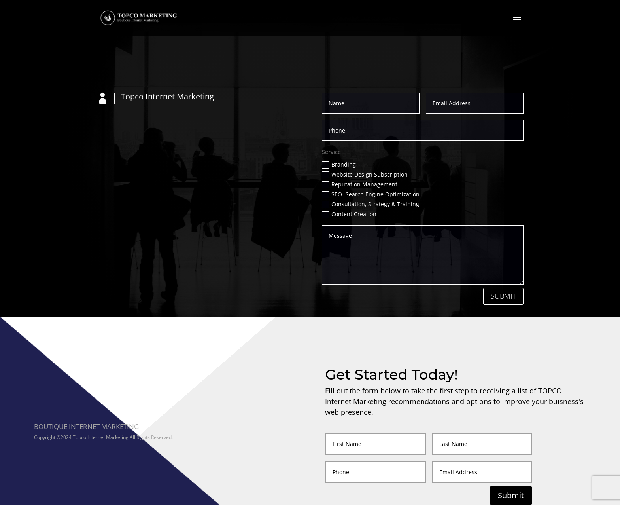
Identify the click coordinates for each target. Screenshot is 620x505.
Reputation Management (359, 184)
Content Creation (349, 214)
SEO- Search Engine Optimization (371, 194)
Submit (503, 296)
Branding (339, 165)
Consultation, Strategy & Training (370, 204)
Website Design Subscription (365, 174)
